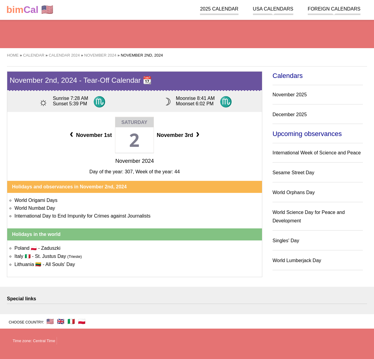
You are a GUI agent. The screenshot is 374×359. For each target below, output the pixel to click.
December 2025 (290, 114)
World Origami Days (36, 200)
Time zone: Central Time (34, 341)
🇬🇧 (60, 321)
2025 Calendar (219, 8)
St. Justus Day (58, 256)
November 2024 (134, 161)
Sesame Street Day (293, 172)
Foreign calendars (334, 8)
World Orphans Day (294, 192)
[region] (187, 33)
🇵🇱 (82, 321)
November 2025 (290, 94)
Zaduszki (50, 248)
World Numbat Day (34, 208)
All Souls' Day (60, 264)
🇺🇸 (29, 10)
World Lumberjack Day (297, 260)
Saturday (134, 122)
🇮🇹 (71, 321)
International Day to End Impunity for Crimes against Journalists (82, 215)
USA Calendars (273, 8)
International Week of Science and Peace (317, 152)
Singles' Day (286, 240)
